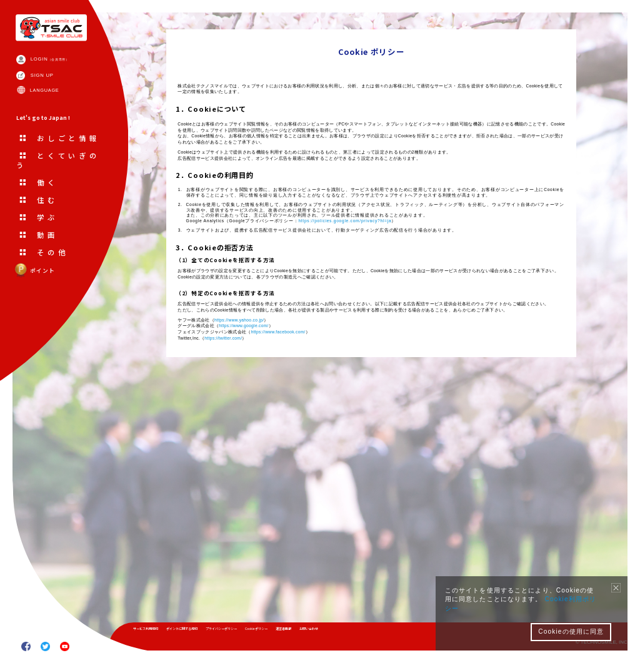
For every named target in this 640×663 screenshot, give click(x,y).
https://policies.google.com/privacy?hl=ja (434, 359)
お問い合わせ (413, 631)
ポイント (44, 320)
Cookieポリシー (330, 631)
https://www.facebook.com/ (330, 564)
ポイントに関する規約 (213, 631)
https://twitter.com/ (253, 573)
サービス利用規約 (155, 631)
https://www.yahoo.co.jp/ (274, 546)
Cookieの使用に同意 (571, 631)
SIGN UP (55, 94)
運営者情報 (373, 631)
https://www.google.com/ (280, 555)
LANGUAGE (59, 116)
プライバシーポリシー (275, 631)
